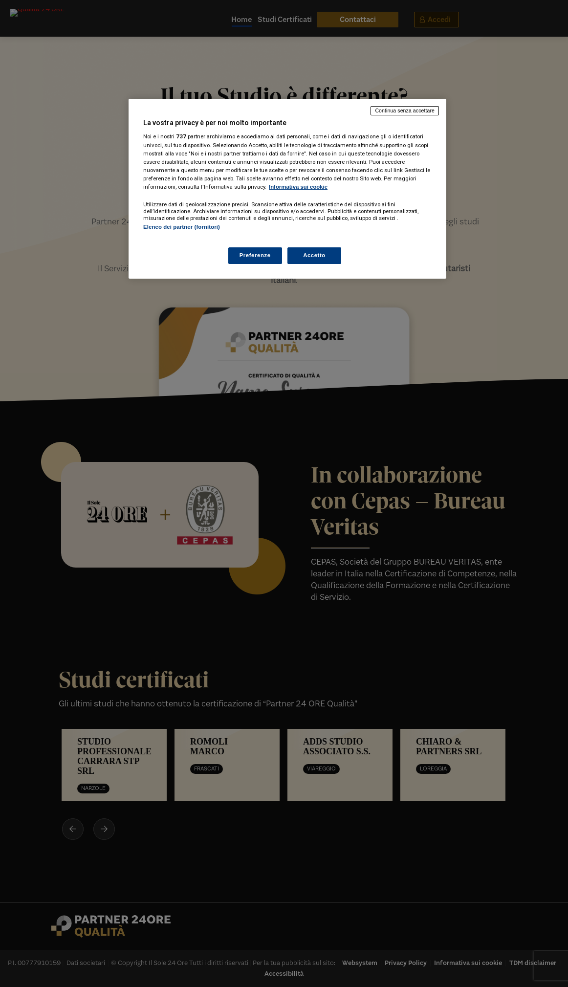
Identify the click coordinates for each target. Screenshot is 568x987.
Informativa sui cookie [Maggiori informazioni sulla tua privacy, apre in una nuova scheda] (298, 187)
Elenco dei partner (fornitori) (181, 227)
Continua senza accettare (405, 110)
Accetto (314, 255)
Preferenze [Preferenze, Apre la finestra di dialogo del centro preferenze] (255, 255)
